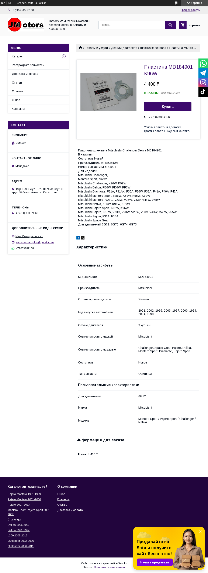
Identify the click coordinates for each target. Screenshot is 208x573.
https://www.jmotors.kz (29, 236)
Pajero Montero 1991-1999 (24, 494)
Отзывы (17, 91)
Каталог (17, 56)
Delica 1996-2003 (19, 524)
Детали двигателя (124, 48)
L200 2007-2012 (17, 535)
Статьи (17, 82)
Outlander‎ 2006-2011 (21, 546)
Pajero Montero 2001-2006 (24, 499)
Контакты (18, 108)
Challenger (14, 519)
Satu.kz (122, 563)
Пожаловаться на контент (109, 567)
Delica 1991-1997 (19, 530)
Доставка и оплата (25, 74)
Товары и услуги (96, 48)
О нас (16, 100)
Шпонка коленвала (153, 48)
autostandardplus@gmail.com (35, 242)
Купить (168, 106)
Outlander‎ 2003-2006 (21, 540)
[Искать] (170, 25)
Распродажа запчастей (28, 65)
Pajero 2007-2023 (19, 504)
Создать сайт (25, 2)
